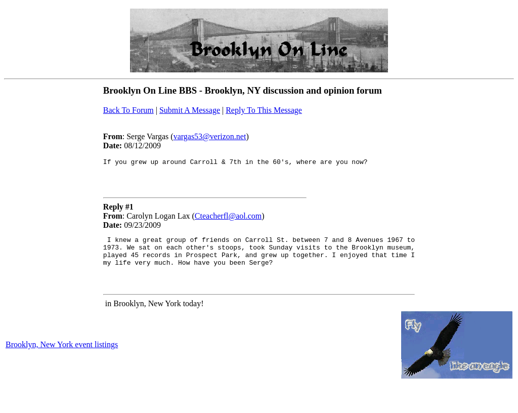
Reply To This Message (264, 110)
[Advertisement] (94, 38)
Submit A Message (189, 110)
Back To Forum (128, 110)
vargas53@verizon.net (210, 136)
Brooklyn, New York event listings (62, 355)
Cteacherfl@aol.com (228, 219)
